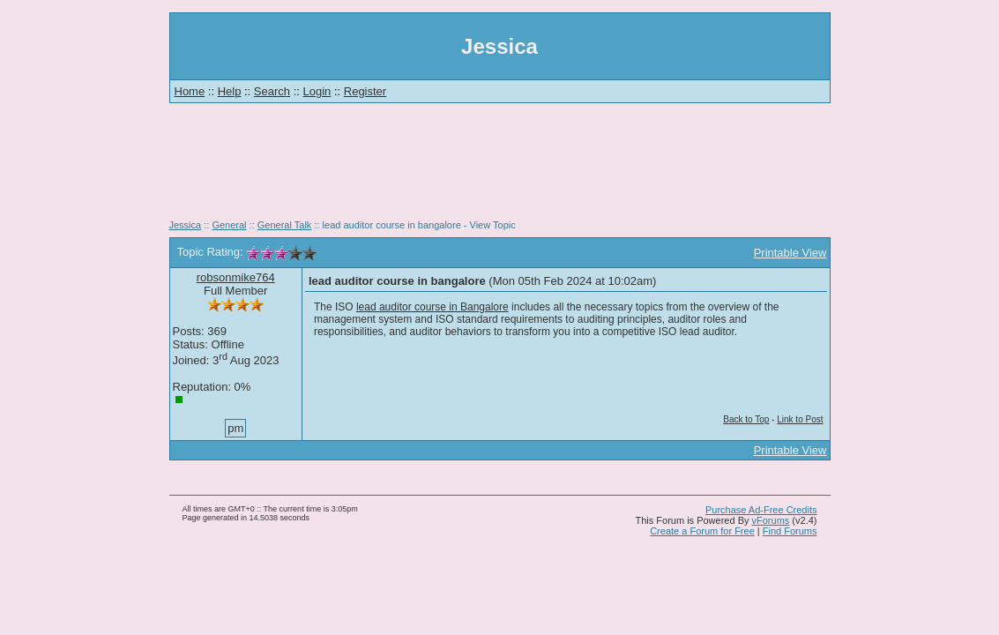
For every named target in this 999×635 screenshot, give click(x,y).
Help (230, 91)
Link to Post (800, 419)
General (229, 225)
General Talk (284, 225)
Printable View (790, 252)
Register (365, 91)
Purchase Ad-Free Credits (761, 509)
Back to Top (746, 419)
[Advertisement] (500, 167)
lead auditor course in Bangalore (432, 307)
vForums (771, 520)
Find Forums (790, 531)
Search (272, 91)
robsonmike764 (236, 277)
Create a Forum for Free (702, 531)
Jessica (185, 225)
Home (190, 91)
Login (317, 91)
